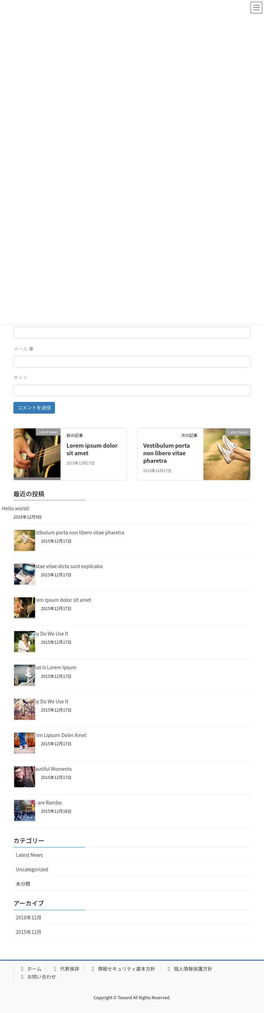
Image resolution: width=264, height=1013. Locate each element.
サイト (20, 377)
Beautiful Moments (51, 768)
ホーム (30, 968)
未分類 (23, 883)
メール (23, 348)
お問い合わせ (37, 976)
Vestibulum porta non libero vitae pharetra (166, 453)
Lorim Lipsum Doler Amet (58, 735)
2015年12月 (29, 931)
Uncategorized (32, 869)
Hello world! (16, 508)
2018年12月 (29, 917)
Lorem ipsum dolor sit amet (92, 449)
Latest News (29, 854)
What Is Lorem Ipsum (53, 667)
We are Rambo (46, 802)
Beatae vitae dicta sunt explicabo (66, 566)
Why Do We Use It (49, 633)
